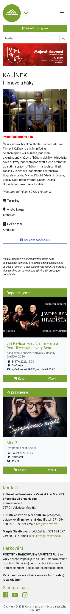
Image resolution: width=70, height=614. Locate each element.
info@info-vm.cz (46, 524)
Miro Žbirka (16, 443)
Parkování (13, 548)
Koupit (20, 378)
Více (52, 378)
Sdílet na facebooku (35, 240)
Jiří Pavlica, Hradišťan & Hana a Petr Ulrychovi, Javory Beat (32, 345)
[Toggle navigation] (62, 12)
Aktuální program (35, 28)
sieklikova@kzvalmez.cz (45, 536)
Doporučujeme (18, 293)
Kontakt (10, 487)
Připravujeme (17, 392)
